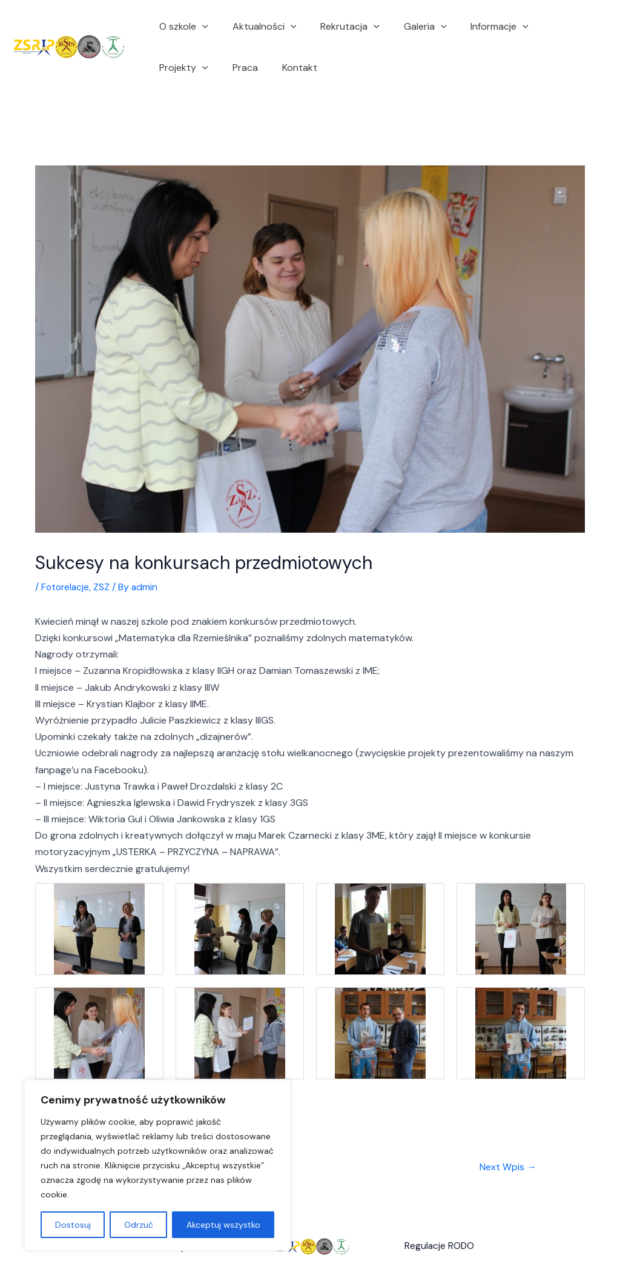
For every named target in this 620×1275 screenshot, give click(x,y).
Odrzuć (138, 1224)
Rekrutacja (338, 26)
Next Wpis (508, 1167)
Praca (169, 67)
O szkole (181, 26)
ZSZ (104, 587)
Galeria (408, 26)
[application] (200, 26)
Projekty (550, 26)
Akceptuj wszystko (223, 1224)
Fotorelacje (66, 587)
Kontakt (219, 67)
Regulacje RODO (439, 1247)
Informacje (478, 26)
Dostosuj (73, 1224)
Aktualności (257, 26)
